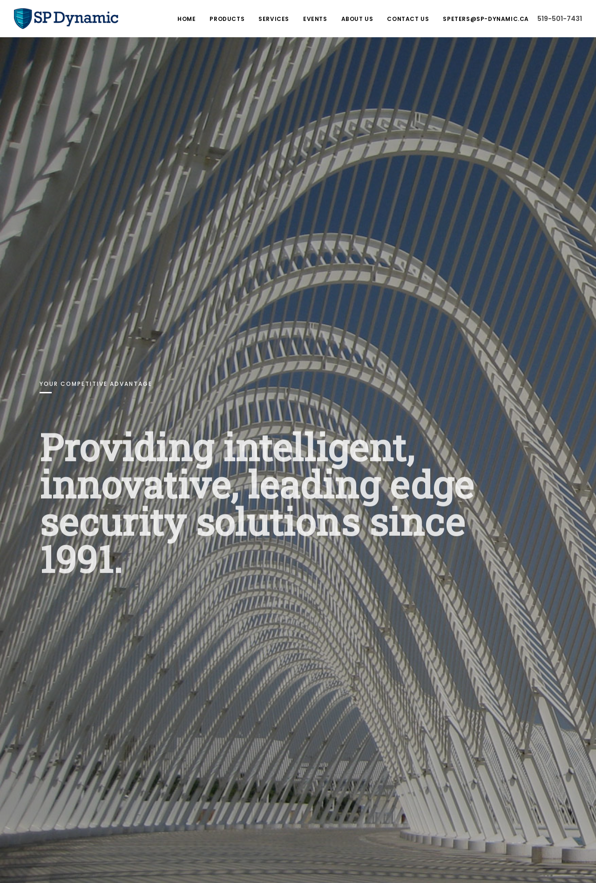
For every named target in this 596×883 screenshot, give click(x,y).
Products (227, 19)
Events (315, 19)
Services (273, 19)
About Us (357, 19)
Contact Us (408, 19)
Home (186, 19)
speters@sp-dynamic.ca (486, 19)
